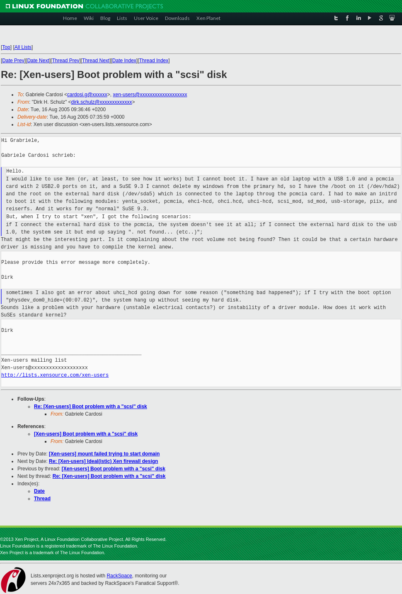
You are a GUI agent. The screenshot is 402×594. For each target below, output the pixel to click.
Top (6, 47)
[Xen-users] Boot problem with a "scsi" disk (86, 434)
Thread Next (95, 60)
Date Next (38, 60)
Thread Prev (65, 60)
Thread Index (154, 60)
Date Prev (13, 60)
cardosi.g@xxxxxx (87, 94)
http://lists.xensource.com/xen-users (55, 375)
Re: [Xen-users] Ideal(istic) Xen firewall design (103, 461)
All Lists (23, 47)
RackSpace (119, 576)
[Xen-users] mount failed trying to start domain (104, 454)
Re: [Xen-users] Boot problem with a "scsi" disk (90, 406)
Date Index (124, 60)
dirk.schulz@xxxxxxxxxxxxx (101, 102)
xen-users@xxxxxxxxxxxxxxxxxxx (150, 94)
